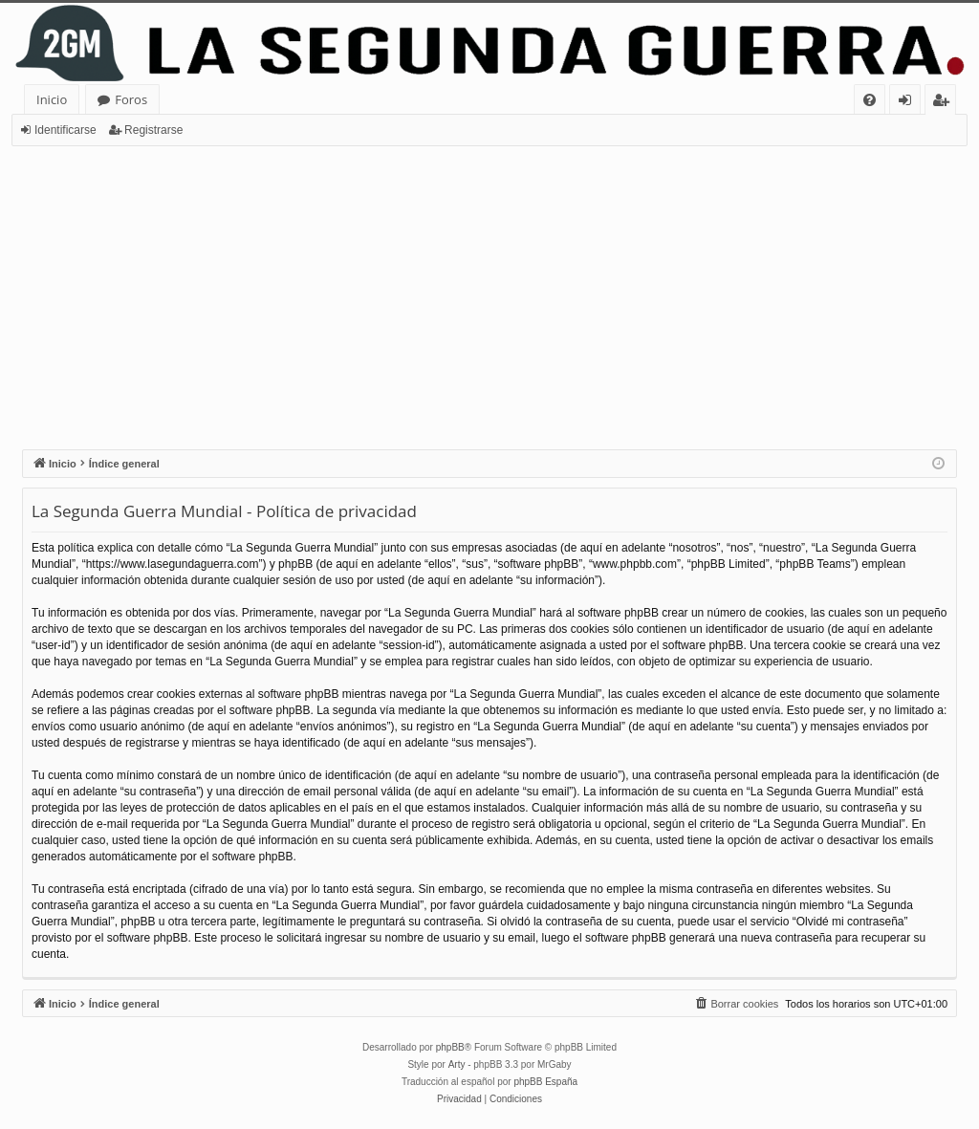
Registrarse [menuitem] (944, 103)
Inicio (51, 99)
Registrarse (153, 130)
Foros (131, 99)
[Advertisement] (489, 289)
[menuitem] (869, 100)
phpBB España (545, 1081)
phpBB (450, 1047)
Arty (457, 1064)
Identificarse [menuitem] (910, 103)
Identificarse (65, 130)
